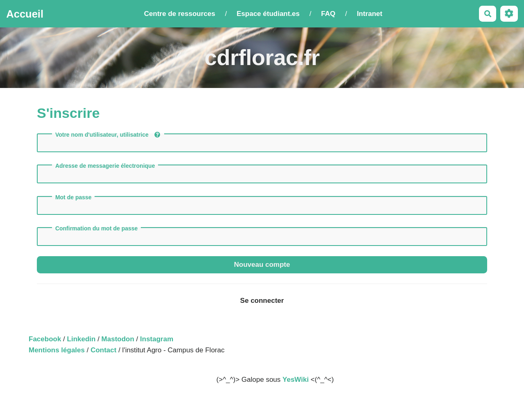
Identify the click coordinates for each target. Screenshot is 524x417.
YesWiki (295, 379)
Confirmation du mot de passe (96, 228)
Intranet (369, 14)
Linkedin (81, 339)
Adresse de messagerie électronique (105, 166)
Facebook (45, 339)
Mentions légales (57, 350)
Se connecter (262, 300)
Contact (103, 350)
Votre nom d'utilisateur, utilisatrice (107, 134)
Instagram (156, 339)
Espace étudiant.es (268, 14)
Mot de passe (73, 197)
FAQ (328, 14)
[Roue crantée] (509, 14)
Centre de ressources (179, 14)
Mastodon (118, 339)
